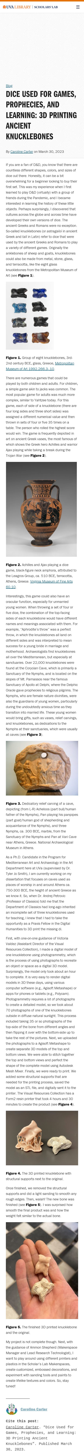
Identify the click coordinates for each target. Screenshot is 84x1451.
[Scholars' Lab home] (30, 7)
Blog (9, 85)
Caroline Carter (21, 151)
